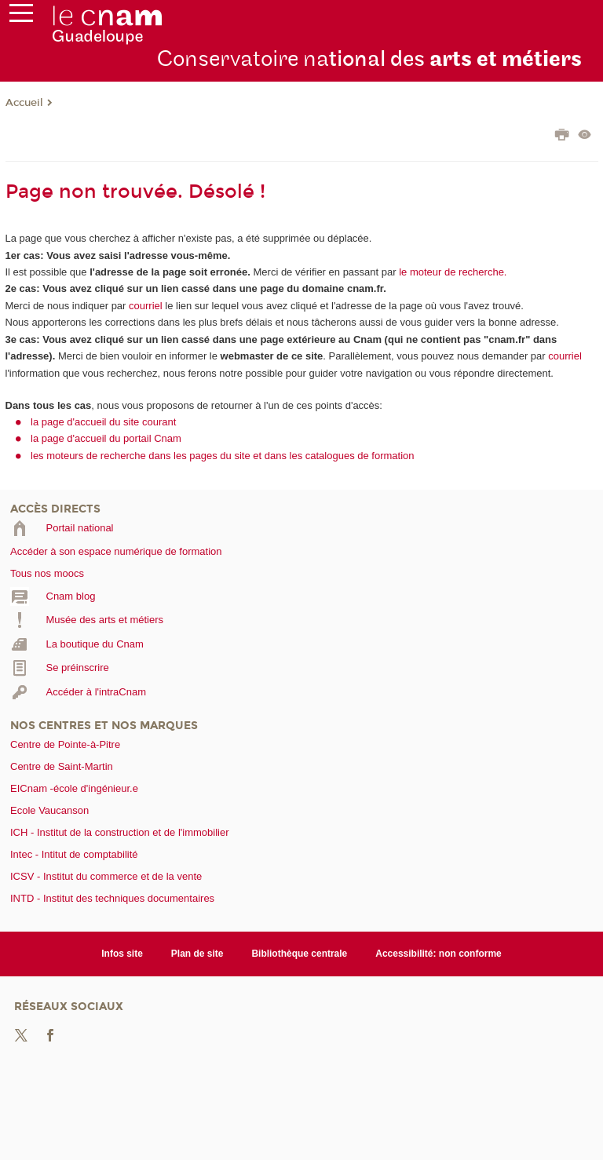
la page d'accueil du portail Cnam (106, 438)
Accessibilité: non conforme (438, 953)
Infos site (122, 953)
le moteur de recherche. (452, 272)
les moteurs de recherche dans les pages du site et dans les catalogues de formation (223, 455)
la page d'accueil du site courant (103, 422)
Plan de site (197, 953)
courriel (146, 306)
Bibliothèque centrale (299, 953)
